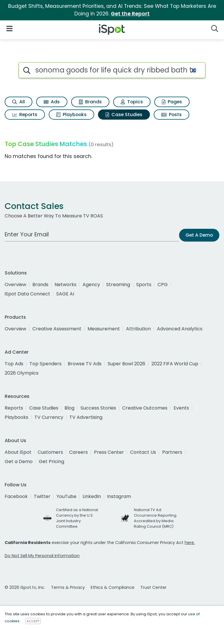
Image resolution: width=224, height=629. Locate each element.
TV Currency (48, 417)
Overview (15, 284)
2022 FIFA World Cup (174, 363)
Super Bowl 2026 (126, 363)
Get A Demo (199, 235)
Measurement (104, 328)
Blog (69, 408)
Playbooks (71, 114)
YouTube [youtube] (66, 496)
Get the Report (130, 13)
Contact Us (143, 452)
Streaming (118, 284)
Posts (171, 114)
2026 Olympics (21, 373)
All (18, 101)
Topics (132, 101)
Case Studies (124, 114)
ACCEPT (33, 621)
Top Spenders (45, 363)
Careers (78, 452)
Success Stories (98, 408)
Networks (65, 284)
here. (190, 542)
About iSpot (18, 452)
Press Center (109, 452)
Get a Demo (19, 461)
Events (181, 408)
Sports (143, 284)
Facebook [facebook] (16, 496)
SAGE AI (65, 293)
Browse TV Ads (85, 363)
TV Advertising (85, 417)
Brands (90, 101)
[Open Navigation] (9, 28)
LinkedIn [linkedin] (92, 496)
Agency (91, 284)
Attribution (138, 328)
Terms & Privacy (68, 587)
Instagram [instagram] (119, 496)
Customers (50, 452)
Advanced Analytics (179, 328)
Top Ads (14, 363)
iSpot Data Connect (27, 293)
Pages (172, 101)
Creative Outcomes (144, 408)
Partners (172, 452)
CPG (163, 284)
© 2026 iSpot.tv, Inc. (25, 587)
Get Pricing (51, 461)
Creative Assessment (56, 328)
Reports (24, 114)
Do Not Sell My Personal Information (42, 556)
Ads (52, 101)
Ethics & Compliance (112, 587)
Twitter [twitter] (42, 496)
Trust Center (153, 587)
